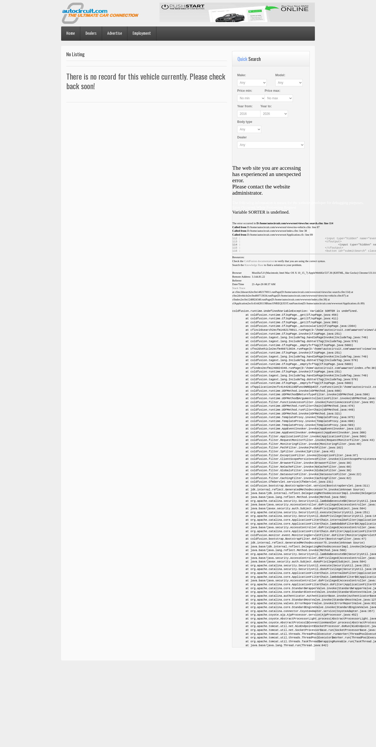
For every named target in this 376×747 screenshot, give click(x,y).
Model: (279, 75)
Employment (142, 33)
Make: (241, 75)
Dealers (91, 33)
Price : (244, 91)
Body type (244, 122)
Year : (244, 106)
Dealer (242, 137)
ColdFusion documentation (259, 263)
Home (70, 33)
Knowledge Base (253, 267)
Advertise (114, 33)
